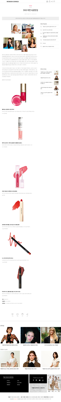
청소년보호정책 (51, 397)
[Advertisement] (17, 155)
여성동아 (9, 397)
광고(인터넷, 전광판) (34, 397)
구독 (55, 391)
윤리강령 (18, 397)
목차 (52, 391)
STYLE (30, 5)
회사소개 (30, 397)
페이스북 (33, 380)
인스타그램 (36, 380)
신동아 (22, 397)
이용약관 (42, 397)
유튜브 (39, 380)
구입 (59, 391)
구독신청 (12, 397)
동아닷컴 (27, 397)
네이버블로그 (42, 380)
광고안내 (15, 397)
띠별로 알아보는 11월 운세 (38, 388)
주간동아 (24, 397)
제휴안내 (39, 397)
